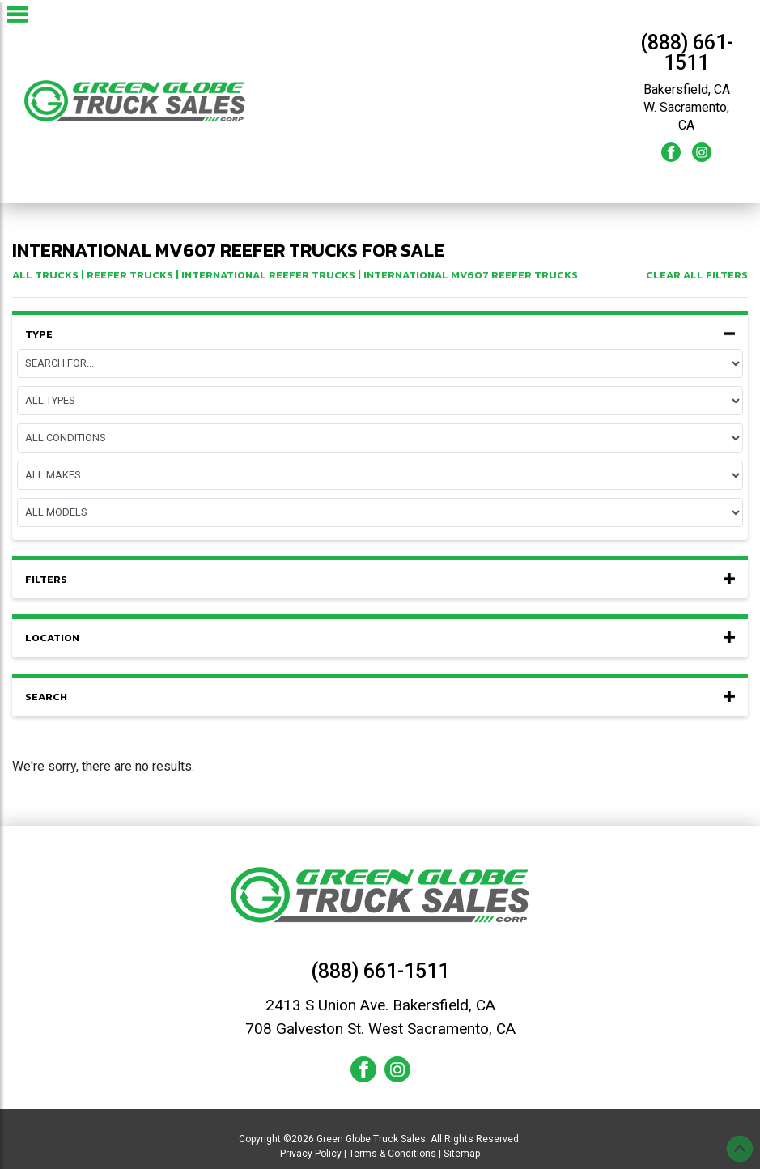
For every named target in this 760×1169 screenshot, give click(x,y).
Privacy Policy (311, 1153)
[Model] (380, 512)
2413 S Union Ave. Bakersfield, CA (380, 1005)
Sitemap (462, 1153)
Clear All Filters (697, 275)
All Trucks (45, 275)
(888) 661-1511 (686, 52)
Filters (380, 579)
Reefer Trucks (130, 275)
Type (380, 334)
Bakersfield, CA (686, 89)
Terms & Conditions (392, 1153)
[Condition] (380, 438)
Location (380, 637)
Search (380, 697)
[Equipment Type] (380, 400)
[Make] (380, 475)
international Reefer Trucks (268, 275)
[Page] (380, 363)
